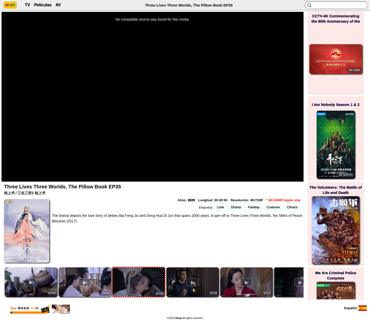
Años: (186, 200)
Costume (273, 207)
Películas (42, 5)
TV (27, 5)
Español (350, 308)
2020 (191, 200)
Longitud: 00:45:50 (213, 200)
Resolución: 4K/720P (247, 200)
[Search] (336, 5)
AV (58, 5)
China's (292, 207)
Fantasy (254, 207)
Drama (236, 207)
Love (220, 207)
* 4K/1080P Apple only (283, 200)
